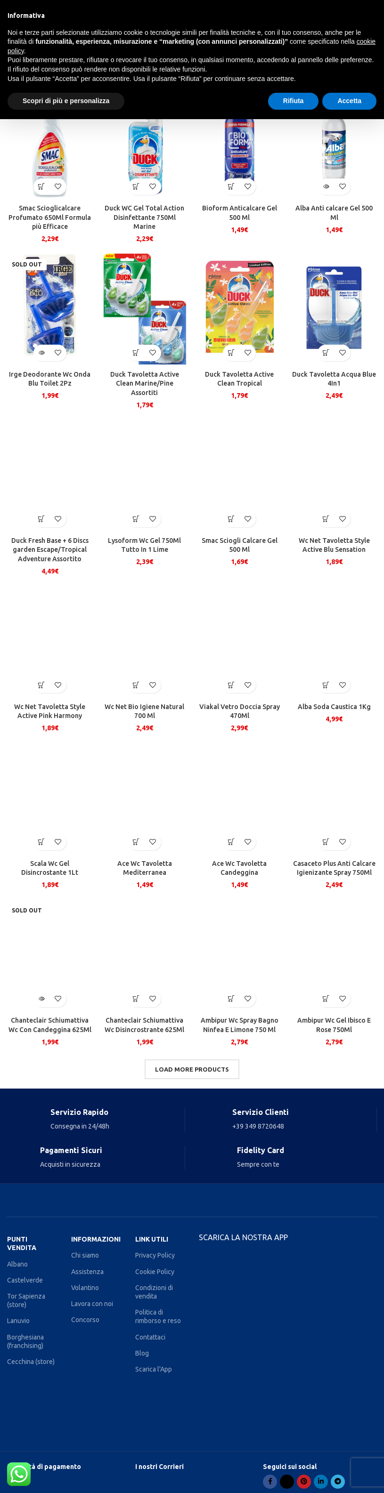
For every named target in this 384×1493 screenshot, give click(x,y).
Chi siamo (85, 1255)
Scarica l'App (153, 1369)
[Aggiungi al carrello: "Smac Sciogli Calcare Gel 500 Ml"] (231, 519)
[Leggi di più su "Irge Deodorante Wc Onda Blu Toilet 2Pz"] (41, 353)
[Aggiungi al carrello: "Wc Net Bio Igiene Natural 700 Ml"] (136, 685)
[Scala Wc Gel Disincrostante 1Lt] (49, 798)
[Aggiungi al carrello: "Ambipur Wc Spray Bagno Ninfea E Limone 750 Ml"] (231, 999)
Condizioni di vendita (154, 1292)
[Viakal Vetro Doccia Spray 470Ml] (239, 641)
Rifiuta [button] (293, 101)
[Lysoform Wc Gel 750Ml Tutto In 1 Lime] (144, 475)
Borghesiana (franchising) (25, 1341)
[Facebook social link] (270, 1482)
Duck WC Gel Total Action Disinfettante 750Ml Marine (144, 217)
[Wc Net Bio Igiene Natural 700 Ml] (144, 641)
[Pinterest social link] (304, 1482)
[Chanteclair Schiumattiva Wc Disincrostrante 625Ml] (144, 955)
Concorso (85, 1320)
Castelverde (25, 1280)
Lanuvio (18, 1320)
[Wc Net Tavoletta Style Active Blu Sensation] (334, 475)
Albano (17, 1264)
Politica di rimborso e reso (158, 1316)
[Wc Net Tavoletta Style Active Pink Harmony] (49, 641)
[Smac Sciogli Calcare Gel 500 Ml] (239, 475)
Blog (142, 1353)
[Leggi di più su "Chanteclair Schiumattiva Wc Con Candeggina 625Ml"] (41, 999)
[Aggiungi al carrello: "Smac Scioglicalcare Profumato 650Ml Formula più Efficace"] (41, 186)
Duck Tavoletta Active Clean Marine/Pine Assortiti (144, 383)
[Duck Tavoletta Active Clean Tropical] (239, 309)
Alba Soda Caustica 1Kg (334, 706)
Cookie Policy (154, 1271)
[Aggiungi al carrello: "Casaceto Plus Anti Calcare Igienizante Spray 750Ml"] (326, 842)
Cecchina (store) (31, 1361)
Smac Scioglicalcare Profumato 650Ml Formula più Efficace (49, 217)
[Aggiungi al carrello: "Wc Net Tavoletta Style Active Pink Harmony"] (41, 685)
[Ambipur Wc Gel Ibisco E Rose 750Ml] (334, 955)
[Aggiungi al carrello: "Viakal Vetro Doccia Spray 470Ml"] (231, 685)
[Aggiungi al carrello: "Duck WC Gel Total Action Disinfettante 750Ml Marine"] (136, 186)
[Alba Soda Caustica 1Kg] (334, 641)
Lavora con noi (92, 1303)
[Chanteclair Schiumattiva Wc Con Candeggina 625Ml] (49, 955)
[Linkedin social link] (321, 1482)
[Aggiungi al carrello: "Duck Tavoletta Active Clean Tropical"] (231, 353)
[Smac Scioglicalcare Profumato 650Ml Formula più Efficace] (49, 143)
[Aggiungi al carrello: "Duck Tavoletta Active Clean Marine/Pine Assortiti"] (136, 353)
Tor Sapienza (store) (26, 1300)
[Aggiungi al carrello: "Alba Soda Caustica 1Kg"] (326, 685)
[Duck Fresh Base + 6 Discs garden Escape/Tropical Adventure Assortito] (49, 475)
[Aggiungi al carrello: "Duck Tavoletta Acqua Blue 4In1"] (326, 353)
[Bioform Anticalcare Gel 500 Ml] (239, 143)
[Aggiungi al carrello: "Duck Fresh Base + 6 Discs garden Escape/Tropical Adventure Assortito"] (41, 519)
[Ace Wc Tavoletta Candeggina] (239, 798)
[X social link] (287, 1482)
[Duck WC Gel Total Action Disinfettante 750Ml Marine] (144, 143)
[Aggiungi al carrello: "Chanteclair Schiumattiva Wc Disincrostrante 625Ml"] (136, 999)
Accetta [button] (349, 101)
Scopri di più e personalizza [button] (66, 101)
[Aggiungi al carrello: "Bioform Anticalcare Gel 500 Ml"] (231, 186)
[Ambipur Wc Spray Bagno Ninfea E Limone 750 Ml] (239, 955)
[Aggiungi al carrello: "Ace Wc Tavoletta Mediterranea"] (136, 842)
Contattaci (150, 1337)
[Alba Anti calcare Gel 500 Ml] (334, 143)
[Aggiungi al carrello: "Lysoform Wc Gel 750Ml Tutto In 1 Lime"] (136, 519)
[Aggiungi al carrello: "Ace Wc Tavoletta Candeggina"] (231, 842)
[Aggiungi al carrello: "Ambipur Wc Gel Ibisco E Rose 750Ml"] (326, 999)
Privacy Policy (155, 1255)
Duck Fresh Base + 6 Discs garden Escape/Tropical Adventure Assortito (50, 550)
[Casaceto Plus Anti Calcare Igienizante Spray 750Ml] (334, 798)
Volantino (85, 1287)
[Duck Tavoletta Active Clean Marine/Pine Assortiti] (144, 309)
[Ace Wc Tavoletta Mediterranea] (144, 798)
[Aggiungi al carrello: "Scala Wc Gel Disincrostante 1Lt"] (41, 842)
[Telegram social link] (338, 1482)
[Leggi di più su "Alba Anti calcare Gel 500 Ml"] (326, 186)
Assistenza (87, 1271)
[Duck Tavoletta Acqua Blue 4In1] (334, 309)
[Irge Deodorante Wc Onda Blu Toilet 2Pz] (49, 309)
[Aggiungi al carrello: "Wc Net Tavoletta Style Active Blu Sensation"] (326, 519)
